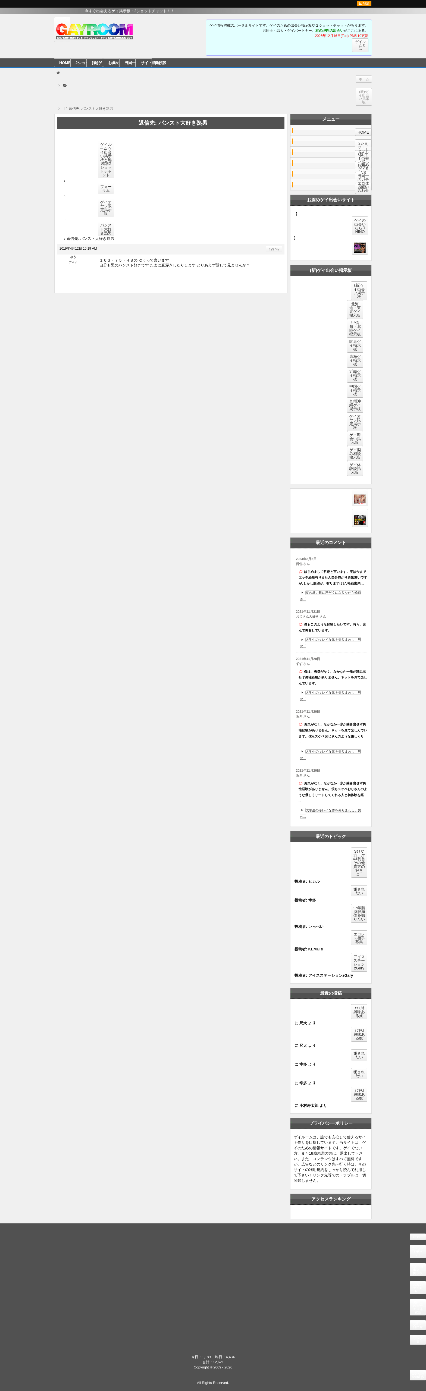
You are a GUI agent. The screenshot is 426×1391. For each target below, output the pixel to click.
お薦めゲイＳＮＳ (113, 63)
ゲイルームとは (360, 45)
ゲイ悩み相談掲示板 (355, 454)
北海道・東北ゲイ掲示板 (355, 310)
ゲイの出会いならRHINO (360, 226)
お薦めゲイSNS (363, 169)
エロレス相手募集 (359, 938)
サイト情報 (146, 63)
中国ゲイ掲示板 (355, 390)
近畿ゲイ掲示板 (355, 375)
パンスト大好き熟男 (106, 229)
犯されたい (359, 891)
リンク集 (418, 1339)
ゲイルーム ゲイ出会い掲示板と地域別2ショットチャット (106, 159)
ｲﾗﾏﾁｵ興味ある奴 (359, 1012)
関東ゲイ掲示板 (355, 345)
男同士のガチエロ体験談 (130, 63)
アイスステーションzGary (359, 962)
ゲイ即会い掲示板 (355, 439)
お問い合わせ (363, 188)
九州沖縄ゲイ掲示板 (355, 405)
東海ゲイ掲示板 (355, 360)
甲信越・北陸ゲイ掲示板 (355, 328)
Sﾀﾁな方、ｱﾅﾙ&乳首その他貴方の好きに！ (359, 862)
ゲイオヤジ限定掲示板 (106, 208)
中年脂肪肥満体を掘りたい (359, 913)
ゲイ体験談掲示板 (355, 469)
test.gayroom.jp (418, 1375)
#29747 (274, 249)
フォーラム (106, 188)
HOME (64, 63)
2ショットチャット (81, 63)
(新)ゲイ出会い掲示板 (97, 63)
